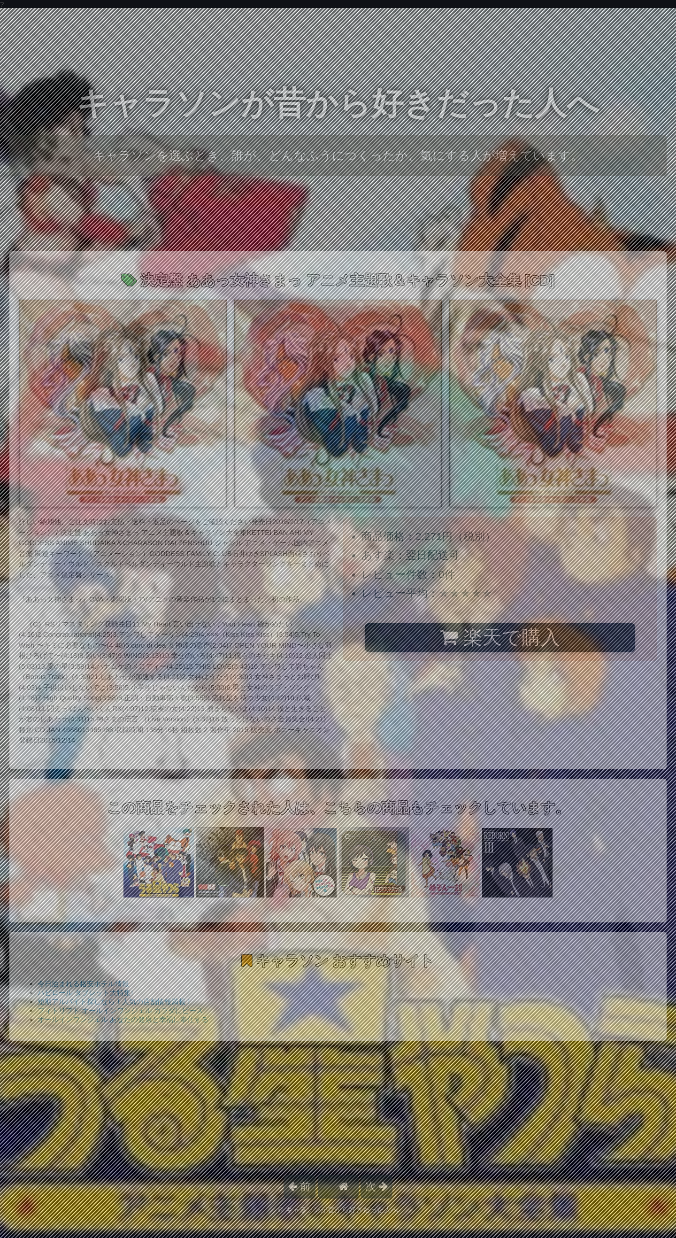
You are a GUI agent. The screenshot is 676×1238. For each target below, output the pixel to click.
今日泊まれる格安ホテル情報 (83, 984)
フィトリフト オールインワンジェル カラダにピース (120, 1010)
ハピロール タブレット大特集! (85, 993)
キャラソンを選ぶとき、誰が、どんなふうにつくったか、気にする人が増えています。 (338, 155)
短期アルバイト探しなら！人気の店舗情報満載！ (115, 1002)
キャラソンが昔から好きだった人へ (338, 103)
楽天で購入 (500, 637)
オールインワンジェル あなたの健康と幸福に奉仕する (123, 1019)
